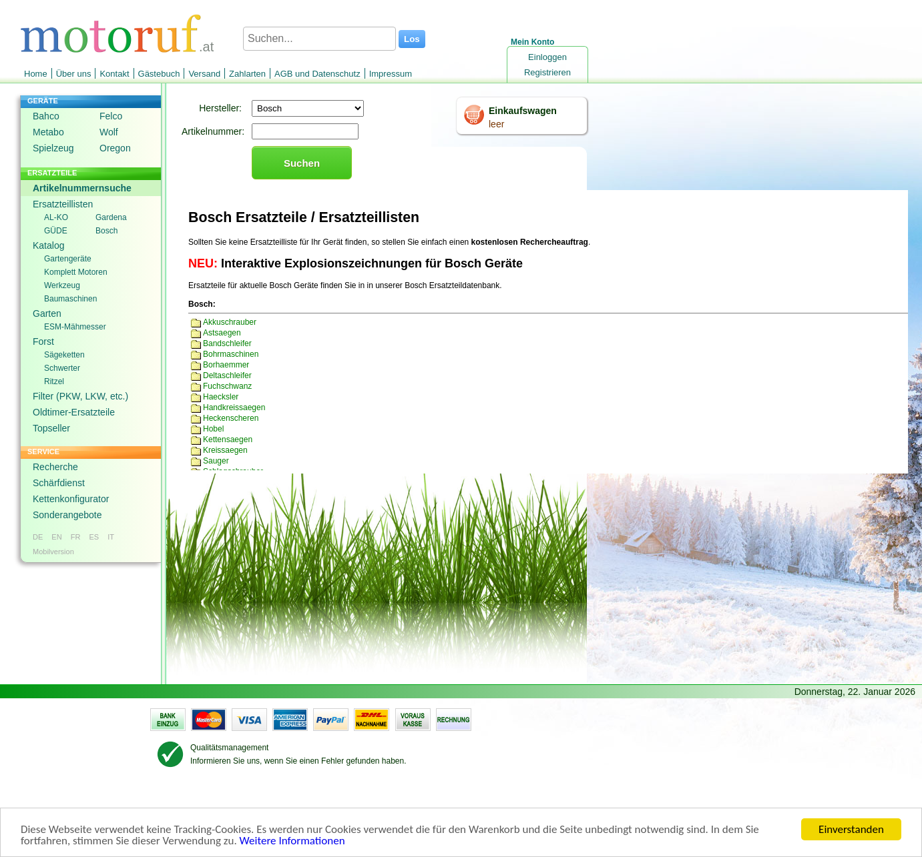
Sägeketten (64, 354)
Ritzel (54, 381)
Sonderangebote (67, 515)
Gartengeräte (67, 258)
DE (38, 537)
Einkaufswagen (523, 110)
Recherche (55, 467)
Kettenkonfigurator (71, 499)
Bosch (106, 230)
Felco (110, 116)
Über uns (73, 74)
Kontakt (114, 74)
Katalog (48, 245)
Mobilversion (53, 552)
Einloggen (547, 57)
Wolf (108, 132)
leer (496, 124)
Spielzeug (53, 148)
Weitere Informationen (292, 841)
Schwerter (62, 368)
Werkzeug (62, 285)
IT (110, 537)
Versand (204, 74)
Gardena (111, 217)
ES (94, 537)
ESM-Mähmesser (75, 326)
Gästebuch (159, 74)
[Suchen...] (319, 39)
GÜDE (55, 230)
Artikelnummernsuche (82, 188)
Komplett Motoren (75, 272)
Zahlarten (247, 74)
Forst (43, 341)
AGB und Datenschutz (317, 74)
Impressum (390, 74)
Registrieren (547, 72)
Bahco (46, 116)
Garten (47, 313)
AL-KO (56, 217)
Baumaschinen (70, 298)
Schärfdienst (59, 483)
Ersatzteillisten (63, 204)
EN (56, 537)
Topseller (51, 428)
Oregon (115, 148)
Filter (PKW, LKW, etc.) (80, 396)
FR (76, 537)
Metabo (48, 132)
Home (35, 74)
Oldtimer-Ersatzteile (74, 412)
